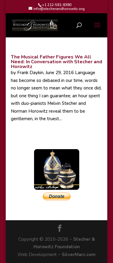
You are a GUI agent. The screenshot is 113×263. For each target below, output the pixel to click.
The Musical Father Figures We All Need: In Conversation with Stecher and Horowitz (56, 62)
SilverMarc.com (79, 255)
